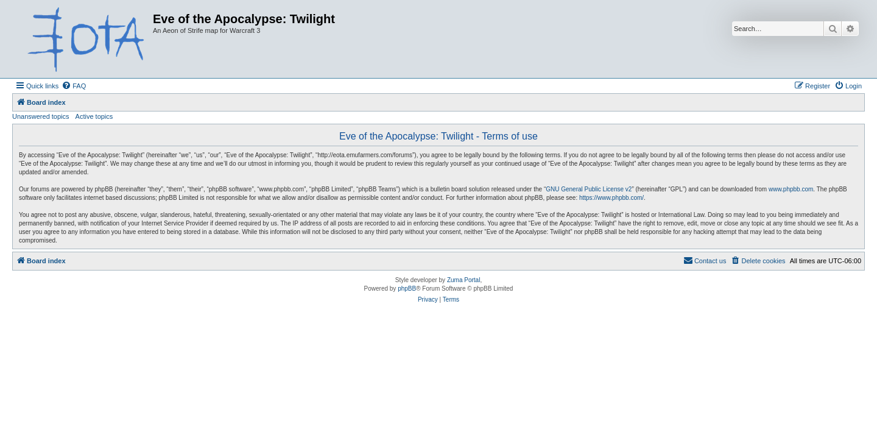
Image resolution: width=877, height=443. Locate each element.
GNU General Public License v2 (589, 189)
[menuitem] (74, 86)
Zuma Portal (463, 280)
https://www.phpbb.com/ (611, 197)
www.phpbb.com (791, 189)
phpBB (407, 288)
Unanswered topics (40, 116)
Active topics (94, 116)
